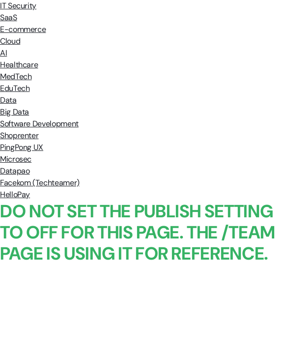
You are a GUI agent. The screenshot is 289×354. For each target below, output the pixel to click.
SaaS (8, 17)
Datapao (14, 171)
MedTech (15, 76)
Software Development (39, 123)
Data (8, 100)
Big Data (14, 112)
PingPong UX (21, 147)
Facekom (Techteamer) (40, 182)
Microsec (15, 159)
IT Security (18, 5)
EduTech (14, 88)
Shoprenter (19, 135)
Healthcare (19, 64)
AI (3, 53)
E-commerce (23, 29)
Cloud (10, 41)
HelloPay (15, 194)
